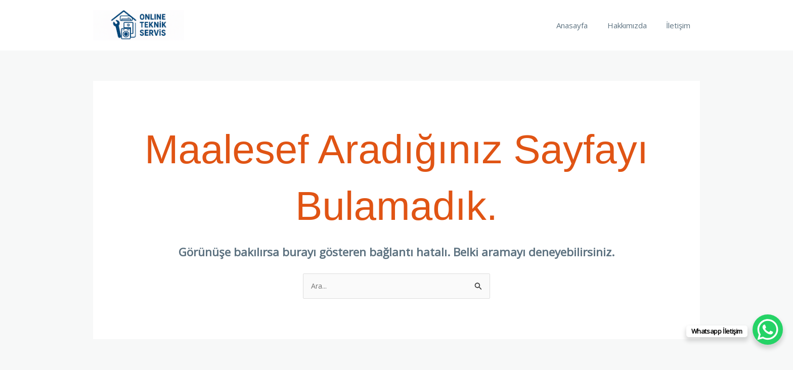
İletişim (680, 25)
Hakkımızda (633, 25)
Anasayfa (582, 25)
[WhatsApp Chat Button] (768, 329)
